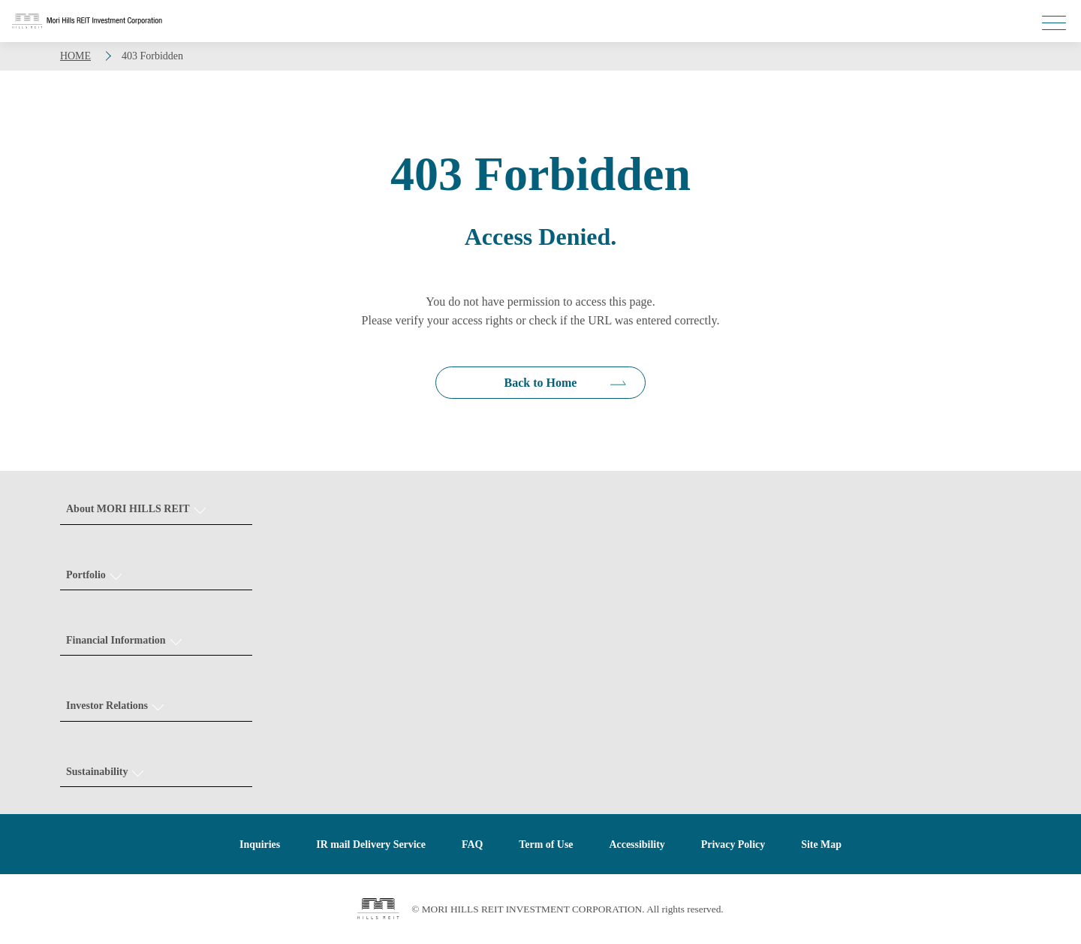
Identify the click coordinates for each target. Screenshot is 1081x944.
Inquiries (259, 845)
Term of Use (546, 845)
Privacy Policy (733, 845)
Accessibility (638, 845)
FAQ (472, 845)
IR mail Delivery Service (370, 845)
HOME (75, 56)
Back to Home (540, 382)
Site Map (822, 845)
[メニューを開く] (1054, 23)
